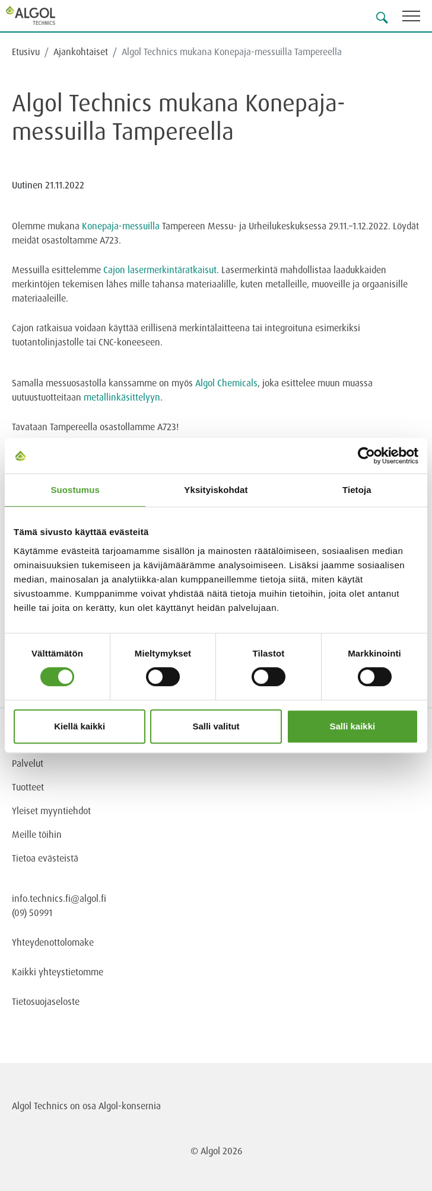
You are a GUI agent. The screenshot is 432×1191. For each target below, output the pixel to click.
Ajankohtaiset (80, 51)
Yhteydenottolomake (53, 942)
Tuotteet (28, 787)
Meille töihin (37, 834)
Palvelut (27, 763)
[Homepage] (44, 15)
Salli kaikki (352, 726)
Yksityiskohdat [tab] (215, 490)
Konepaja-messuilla (121, 226)
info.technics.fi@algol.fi (59, 898)
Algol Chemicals (226, 383)
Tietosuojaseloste (46, 1001)
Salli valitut (215, 726)
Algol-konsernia (130, 1106)
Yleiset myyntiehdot (51, 811)
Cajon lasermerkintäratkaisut (160, 270)
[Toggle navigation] (417, 18)
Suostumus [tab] (75, 490)
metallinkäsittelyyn (122, 397)
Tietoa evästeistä (45, 858)
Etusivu (26, 51)
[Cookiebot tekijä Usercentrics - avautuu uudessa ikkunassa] (366, 456)
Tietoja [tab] (356, 490)
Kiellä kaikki (79, 726)
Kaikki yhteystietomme (57, 972)
